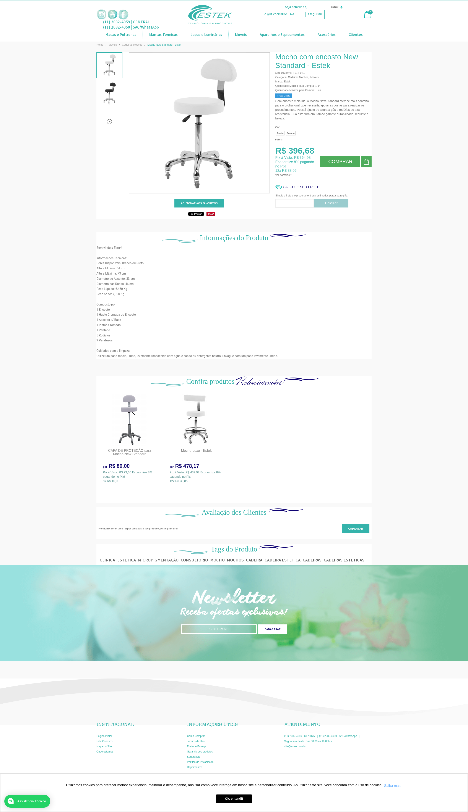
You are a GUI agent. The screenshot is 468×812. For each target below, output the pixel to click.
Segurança (193, 756)
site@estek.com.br (295, 746)
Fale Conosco (104, 741)
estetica (126, 560)
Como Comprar (196, 736)
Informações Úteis (212, 724)
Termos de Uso (196, 741)
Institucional (115, 724)
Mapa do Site (104, 746)
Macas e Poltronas (121, 34)
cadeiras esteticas (344, 560)
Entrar (337, 6)
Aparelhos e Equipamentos (282, 34)
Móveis (241, 34)
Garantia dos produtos (200, 751)
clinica (107, 560)
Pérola (279, 139)
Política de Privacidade (200, 762)
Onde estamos (104, 751)
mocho (217, 560)
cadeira (254, 560)
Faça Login (315, 7)
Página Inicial (104, 736)
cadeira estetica (283, 560)
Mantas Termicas (163, 34)
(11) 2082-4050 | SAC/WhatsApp (131, 27)
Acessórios (327, 34)
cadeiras (312, 560)
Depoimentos (194, 767)
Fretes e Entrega (196, 746)
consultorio (194, 560)
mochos (235, 560)
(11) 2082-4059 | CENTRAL (126, 21)
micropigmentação (158, 560)
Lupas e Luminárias (206, 34)
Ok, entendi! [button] (234, 798)
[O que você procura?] (314, 14)
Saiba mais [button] (392, 786)
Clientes (356, 34)
